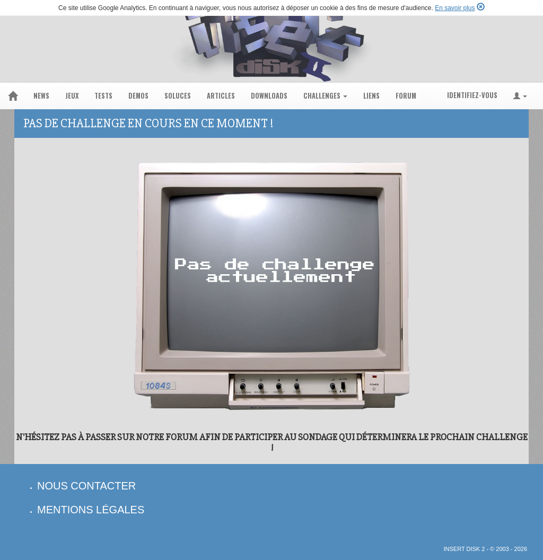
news (41, 96)
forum (406, 96)
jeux (71, 96)
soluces (177, 96)
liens (371, 96)
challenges (325, 96)
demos (138, 96)
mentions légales (90, 509)
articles (221, 96)
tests (103, 96)
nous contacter (86, 486)
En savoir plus (455, 8)
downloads (269, 96)
